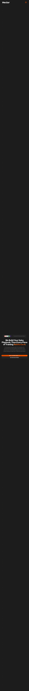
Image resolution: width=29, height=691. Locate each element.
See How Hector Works (14, 357)
